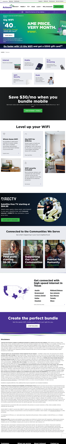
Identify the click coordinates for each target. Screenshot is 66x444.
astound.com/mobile (50, 370)
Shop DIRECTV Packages (10, 220)
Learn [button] (38, 6)
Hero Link (47, 29)
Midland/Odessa (56, 290)
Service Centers (59, 1)
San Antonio (55, 293)
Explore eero (6, 153)
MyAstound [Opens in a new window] (52, 1)
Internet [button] (15, 6)
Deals (33, 6)
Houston (38, 301)
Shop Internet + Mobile (33, 110)
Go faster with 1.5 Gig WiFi (18, 46)
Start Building (33, 326)
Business (11, 1)
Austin (37, 290)
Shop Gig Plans (28, 155)
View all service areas (39, 304)
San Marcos (54, 295)
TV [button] (28, 6)
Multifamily (16, 1)
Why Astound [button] (47, 6)
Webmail (46, 1)
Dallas (37, 298)
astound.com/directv (55, 410)
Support (40, 1)
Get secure (27, 184)
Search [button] (52, 6)
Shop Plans (58, 6)
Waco (52, 301)
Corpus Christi (40, 295)
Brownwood (39, 293)
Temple (53, 298)
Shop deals (8, 35)
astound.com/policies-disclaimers (9, 379)
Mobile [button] (22, 6)
